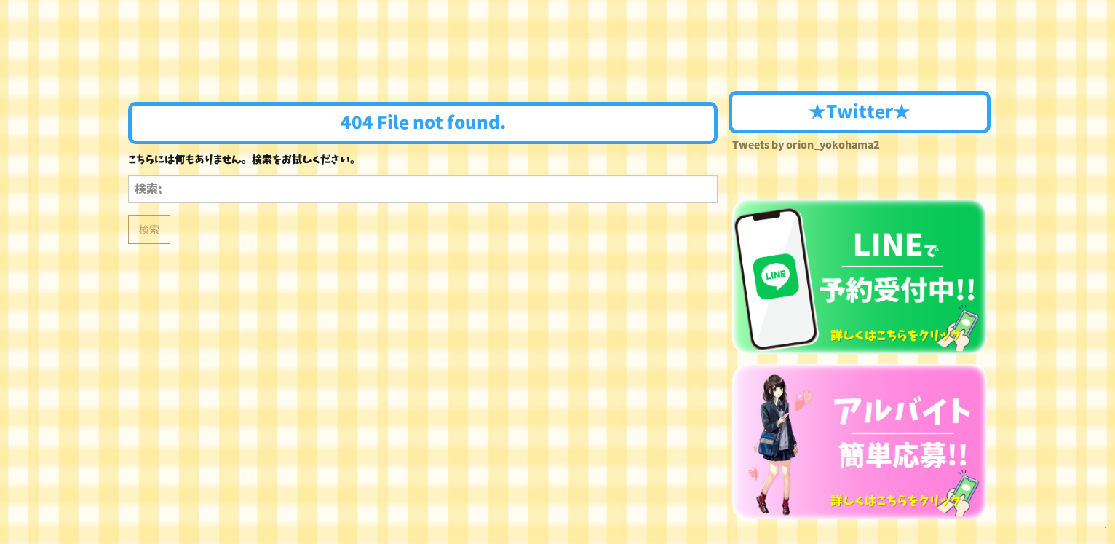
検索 (149, 229)
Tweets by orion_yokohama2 (806, 145)
